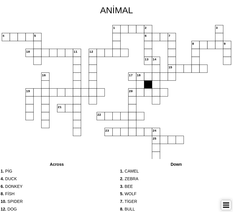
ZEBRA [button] (129, 178)
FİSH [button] (7, 193)
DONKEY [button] (12, 186)
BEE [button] (126, 186)
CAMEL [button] (129, 171)
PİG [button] (6, 171)
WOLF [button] (128, 193)
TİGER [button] (128, 201)
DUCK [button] (9, 178)
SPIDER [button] (12, 201)
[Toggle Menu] (226, 205)
